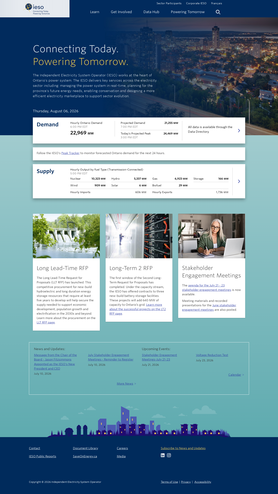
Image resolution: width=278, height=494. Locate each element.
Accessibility (202, 481)
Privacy (186, 481)
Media (121, 456)
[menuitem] (94, 12)
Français (216, 3)
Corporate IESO (196, 3)
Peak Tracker (70, 153)
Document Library (85, 448)
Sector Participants (169, 3)
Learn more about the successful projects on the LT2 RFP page (137, 309)
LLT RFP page (46, 322)
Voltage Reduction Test (212, 355)
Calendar (234, 375)
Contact (34, 448)
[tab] (139, 181)
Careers (122, 448)
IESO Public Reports (42, 456)
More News (125, 383)
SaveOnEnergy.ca (85, 456)
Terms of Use (169, 481)
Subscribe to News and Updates (183, 448)
